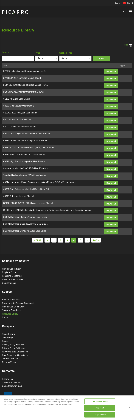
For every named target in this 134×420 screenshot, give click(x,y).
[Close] (130, 409)
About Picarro (8, 334)
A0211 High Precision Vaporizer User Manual (24, 161)
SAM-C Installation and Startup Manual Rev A (24, 71)
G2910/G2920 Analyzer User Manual (20, 113)
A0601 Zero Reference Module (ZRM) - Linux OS (26, 189)
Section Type (65, 53)
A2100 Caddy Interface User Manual (20, 127)
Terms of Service (10, 359)
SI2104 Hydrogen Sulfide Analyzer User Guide (24, 231)
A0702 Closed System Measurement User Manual (26, 133)
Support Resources (11, 300)
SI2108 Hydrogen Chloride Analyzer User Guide (25, 224)
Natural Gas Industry (11, 269)
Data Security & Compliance (15, 355)
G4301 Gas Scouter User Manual (18, 106)
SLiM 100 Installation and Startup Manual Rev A (25, 85)
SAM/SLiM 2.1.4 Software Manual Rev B (22, 78)
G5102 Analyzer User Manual (16, 99)
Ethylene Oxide (9, 272)
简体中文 (128, 3)
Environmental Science (13, 279)
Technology (7, 337)
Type (37, 53)
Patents (5, 341)
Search (5, 52)
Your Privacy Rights (100, 403)
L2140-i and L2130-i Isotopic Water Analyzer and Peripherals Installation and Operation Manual (47, 210)
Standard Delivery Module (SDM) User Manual (24, 175)
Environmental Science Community (18, 303)
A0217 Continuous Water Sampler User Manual (25, 140)
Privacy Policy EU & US (13, 345)
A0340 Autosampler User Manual (18, 196)
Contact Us (7, 317)
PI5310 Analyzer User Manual (17, 120)
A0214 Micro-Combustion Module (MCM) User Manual (28, 147)
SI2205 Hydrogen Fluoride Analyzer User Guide (25, 217)
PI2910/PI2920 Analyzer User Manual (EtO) (23, 92)
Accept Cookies (99, 417)
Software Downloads (11, 310)
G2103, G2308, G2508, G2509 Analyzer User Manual (28, 203)
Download (111, 72)
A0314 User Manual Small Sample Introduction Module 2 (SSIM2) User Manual (40, 182)
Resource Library (10, 314)
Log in (117, 3)
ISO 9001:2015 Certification (15, 352)
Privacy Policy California (13, 348)
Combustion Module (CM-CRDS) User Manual (24, 168)
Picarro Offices (9, 362)
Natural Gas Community (13, 307)
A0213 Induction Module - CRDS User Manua (24, 154)
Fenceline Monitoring (12, 276)
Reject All (100, 410)
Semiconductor (9, 283)
